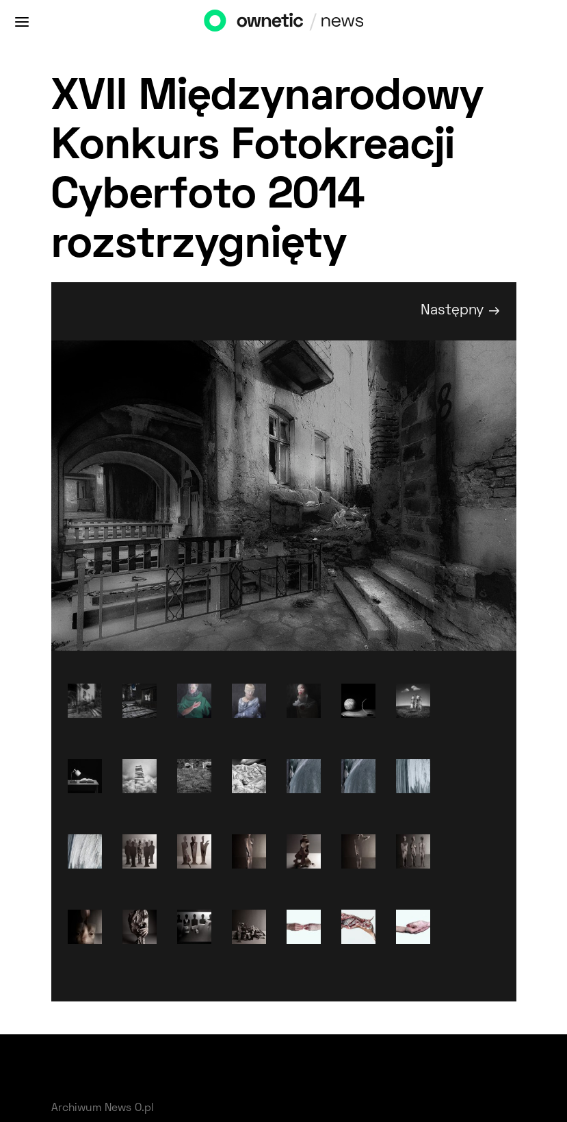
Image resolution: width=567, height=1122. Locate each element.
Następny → (460, 310)
